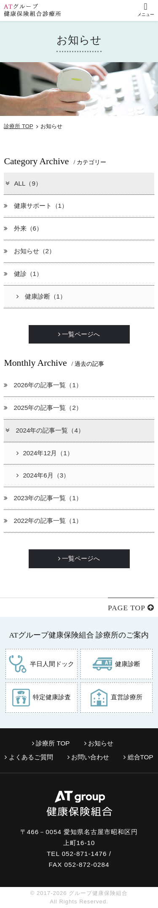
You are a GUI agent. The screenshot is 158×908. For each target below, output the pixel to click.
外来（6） (23, 228)
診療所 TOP (18, 126)
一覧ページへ (79, 334)
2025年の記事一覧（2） (43, 407)
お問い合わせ (88, 757)
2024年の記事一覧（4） (44, 430)
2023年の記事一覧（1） (43, 497)
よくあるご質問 (29, 757)
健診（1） (23, 273)
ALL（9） (23, 183)
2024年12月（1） (44, 453)
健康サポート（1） (36, 205)
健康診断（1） (41, 296)
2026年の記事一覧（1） (43, 384)
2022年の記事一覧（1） (43, 520)
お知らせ (98, 743)
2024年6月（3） (43, 475)
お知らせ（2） (29, 251)
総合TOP (138, 757)
